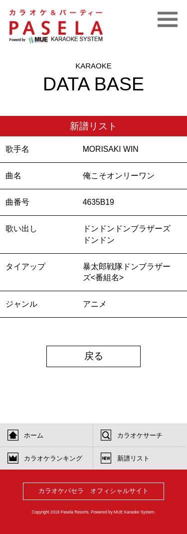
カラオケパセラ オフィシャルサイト (93, 491)
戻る (93, 356)
